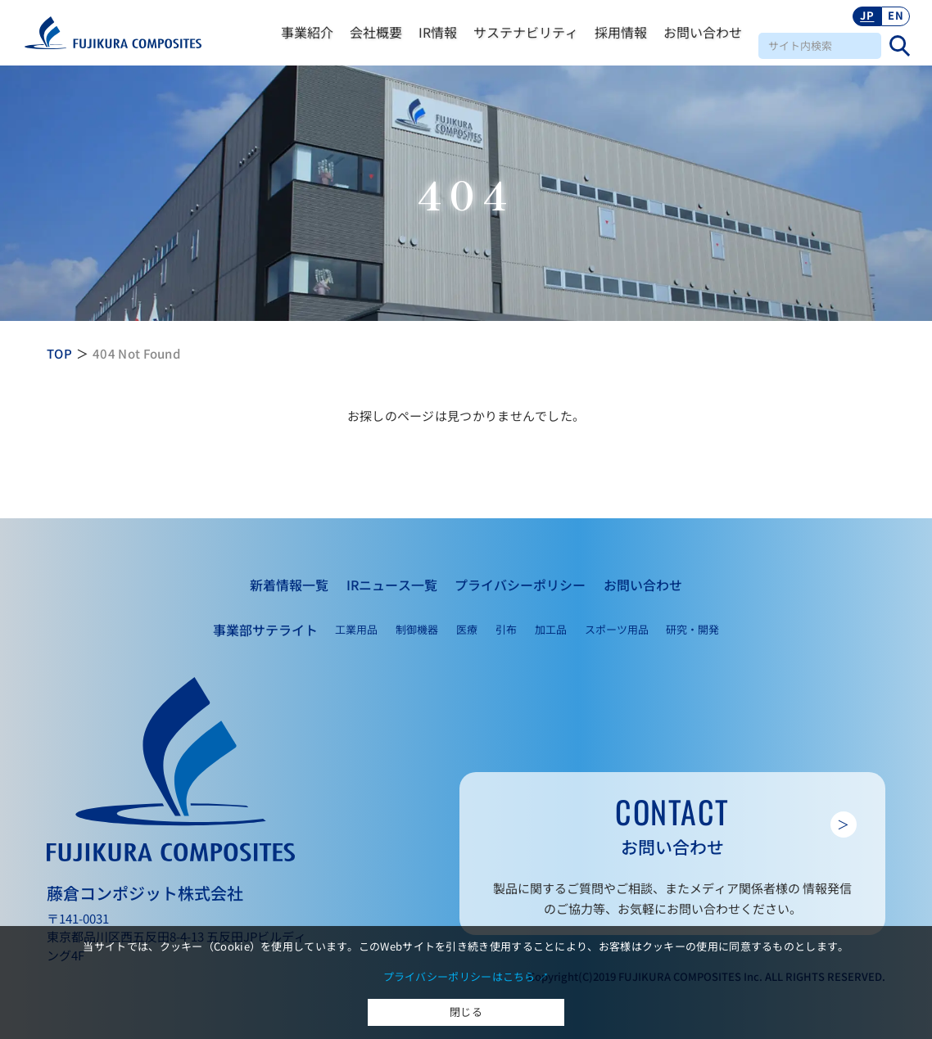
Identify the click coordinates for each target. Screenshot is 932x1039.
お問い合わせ (702, 32)
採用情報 (621, 32)
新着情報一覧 (289, 584)
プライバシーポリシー (520, 584)
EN (895, 15)
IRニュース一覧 (391, 584)
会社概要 (376, 32)
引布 (506, 629)
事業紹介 (307, 32)
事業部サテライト (265, 629)
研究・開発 (692, 629)
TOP (59, 353)
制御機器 (417, 629)
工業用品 (356, 629)
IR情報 (437, 32)
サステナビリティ (525, 32)
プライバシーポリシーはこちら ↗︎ (466, 976)
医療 (466, 629)
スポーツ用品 (617, 629)
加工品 (551, 629)
